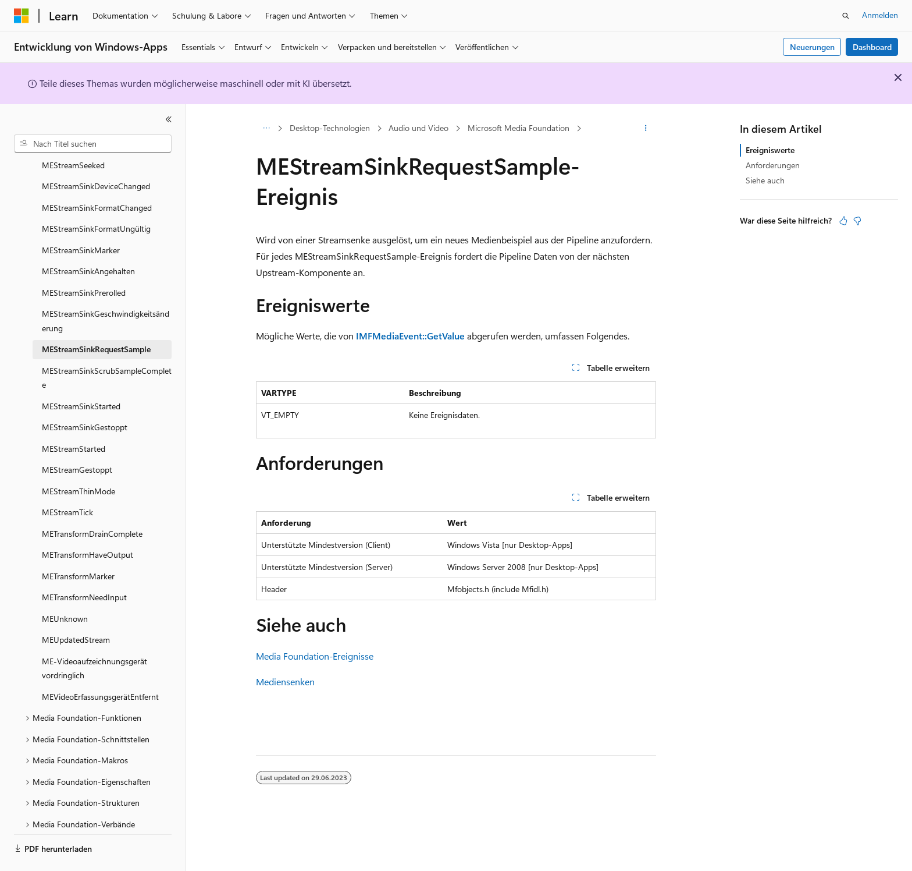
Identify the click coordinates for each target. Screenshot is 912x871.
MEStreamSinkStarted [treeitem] (81, 374)
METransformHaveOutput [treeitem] (87, 522)
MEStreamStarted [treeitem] (73, 416)
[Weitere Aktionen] (646, 128)
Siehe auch (765, 180)
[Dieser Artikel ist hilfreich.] (843, 221)
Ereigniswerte (770, 149)
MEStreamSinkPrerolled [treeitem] (84, 260)
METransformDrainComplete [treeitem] (92, 501)
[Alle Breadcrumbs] (266, 128)
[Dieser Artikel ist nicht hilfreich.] (857, 221)
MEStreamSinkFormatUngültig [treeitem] (96, 196)
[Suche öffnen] (845, 15)
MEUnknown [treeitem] (65, 586)
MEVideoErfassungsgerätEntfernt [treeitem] (100, 664)
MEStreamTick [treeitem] (67, 480)
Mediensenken (285, 681)
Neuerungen (812, 46)
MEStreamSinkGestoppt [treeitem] (84, 395)
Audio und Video (418, 127)
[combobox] (93, 143)
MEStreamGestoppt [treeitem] (77, 437)
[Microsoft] (21, 15)
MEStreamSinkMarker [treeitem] (81, 218)
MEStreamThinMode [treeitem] (78, 459)
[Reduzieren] (168, 119)
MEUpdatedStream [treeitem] (76, 607)
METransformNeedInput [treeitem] (84, 565)
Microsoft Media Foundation (518, 127)
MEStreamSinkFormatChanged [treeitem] (97, 175)
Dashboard (872, 46)
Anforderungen (773, 165)
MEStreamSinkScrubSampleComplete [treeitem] (107, 346)
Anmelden (880, 14)
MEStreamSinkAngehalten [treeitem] (88, 239)
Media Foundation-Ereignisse (314, 656)
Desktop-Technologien (330, 127)
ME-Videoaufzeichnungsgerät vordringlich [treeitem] (94, 636)
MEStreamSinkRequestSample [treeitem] (96, 317)
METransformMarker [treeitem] (78, 544)
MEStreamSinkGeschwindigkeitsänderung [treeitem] (105, 289)
